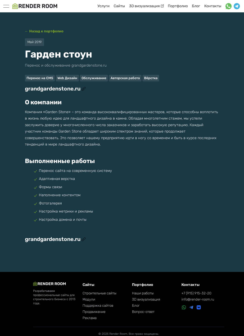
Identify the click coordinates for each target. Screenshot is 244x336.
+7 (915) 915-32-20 (196, 293)
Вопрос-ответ (143, 312)
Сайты (119, 6)
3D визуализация (146, 6)
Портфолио (178, 6)
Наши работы (143, 293)
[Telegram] (191, 308)
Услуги (103, 6)
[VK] (198, 308)
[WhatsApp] (183, 308)
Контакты (212, 6)
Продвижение (94, 312)
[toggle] (6, 6)
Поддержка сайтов (98, 305)
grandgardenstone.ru (55, 89)
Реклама (90, 318)
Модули (89, 299)
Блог (196, 6)
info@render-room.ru (197, 299)
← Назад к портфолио (44, 31)
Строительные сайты (99, 293)
